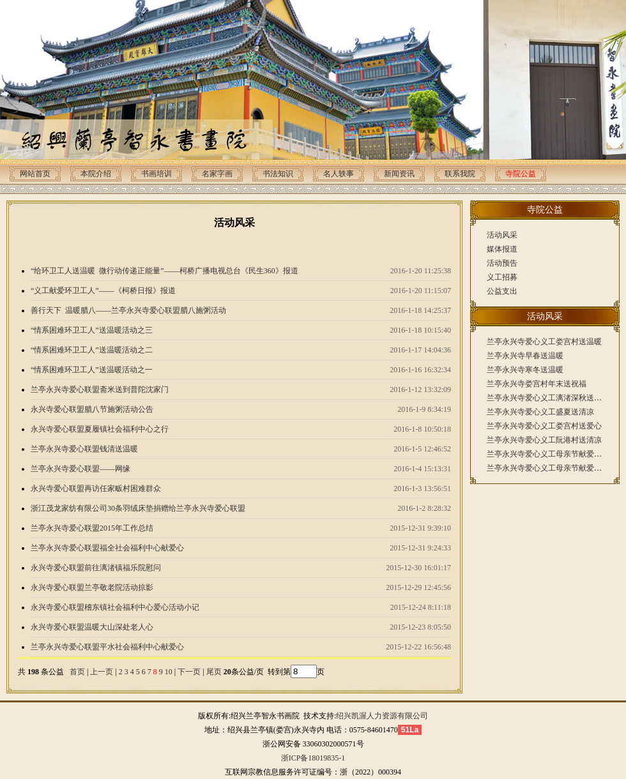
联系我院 (460, 173)
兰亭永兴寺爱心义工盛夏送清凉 (540, 411)
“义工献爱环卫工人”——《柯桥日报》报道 (103, 290)
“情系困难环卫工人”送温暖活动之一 (92, 369)
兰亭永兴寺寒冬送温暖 (525, 369)
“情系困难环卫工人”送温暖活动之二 (92, 349)
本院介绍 (95, 173)
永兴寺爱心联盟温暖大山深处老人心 (92, 627)
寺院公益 (520, 173)
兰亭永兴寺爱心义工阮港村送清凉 (544, 439)
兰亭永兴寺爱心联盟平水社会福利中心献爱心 (107, 646)
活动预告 (502, 263)
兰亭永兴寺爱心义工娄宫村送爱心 (544, 425)
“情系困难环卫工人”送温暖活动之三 (92, 330)
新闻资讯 (399, 173)
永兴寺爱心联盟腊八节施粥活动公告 (92, 409)
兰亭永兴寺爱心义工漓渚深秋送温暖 (548, 397)
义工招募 (502, 277)
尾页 (213, 671)
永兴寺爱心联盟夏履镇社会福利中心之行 (100, 429)
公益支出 (502, 291)
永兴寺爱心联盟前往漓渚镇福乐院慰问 (96, 567)
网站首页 (35, 173)
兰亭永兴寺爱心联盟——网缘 (80, 468)
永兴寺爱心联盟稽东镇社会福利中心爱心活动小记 (115, 607)
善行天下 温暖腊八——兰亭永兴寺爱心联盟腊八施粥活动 (128, 310)
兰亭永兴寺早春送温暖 (525, 355)
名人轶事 (338, 173)
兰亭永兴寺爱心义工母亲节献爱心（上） (556, 468)
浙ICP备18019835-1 (313, 757)
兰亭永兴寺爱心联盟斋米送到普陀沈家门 (100, 389)
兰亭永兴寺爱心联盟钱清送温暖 (84, 448)
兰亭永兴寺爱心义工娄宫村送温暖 (544, 341)
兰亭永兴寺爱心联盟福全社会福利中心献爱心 (107, 547)
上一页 (101, 671)
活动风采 (502, 235)
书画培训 (156, 173)
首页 (77, 671)
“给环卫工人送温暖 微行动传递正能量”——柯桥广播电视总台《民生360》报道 (164, 270)
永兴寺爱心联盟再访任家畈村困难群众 (96, 488)
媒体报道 (502, 249)
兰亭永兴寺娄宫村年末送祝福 (536, 383)
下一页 (189, 671)
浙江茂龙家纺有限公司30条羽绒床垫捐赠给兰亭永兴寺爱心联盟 (138, 508)
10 (168, 671)
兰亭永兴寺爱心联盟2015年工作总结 (92, 528)
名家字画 (217, 173)
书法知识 (278, 173)
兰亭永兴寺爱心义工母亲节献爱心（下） (556, 454)
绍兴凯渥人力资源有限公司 (382, 715)
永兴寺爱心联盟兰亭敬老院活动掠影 (92, 587)
